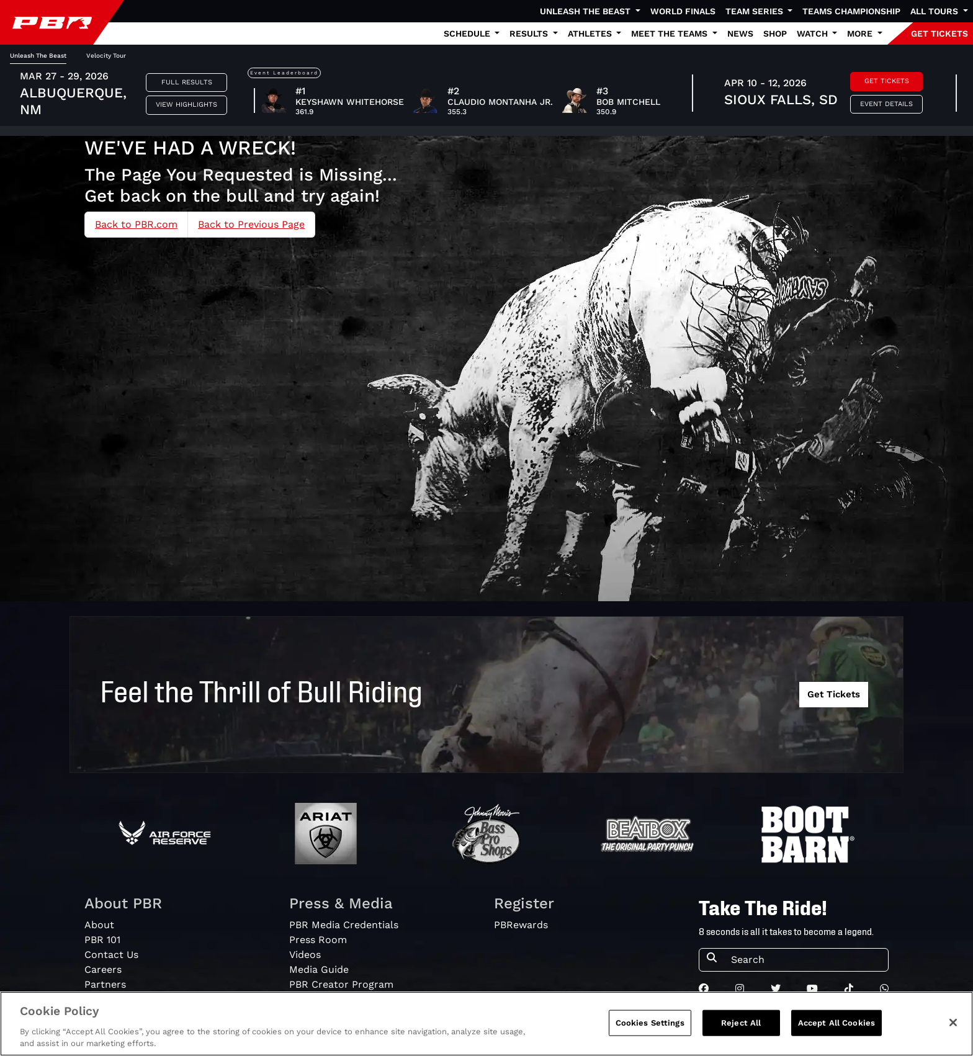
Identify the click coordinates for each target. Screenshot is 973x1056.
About (99, 925)
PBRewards (521, 925)
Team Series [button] (755, 11)
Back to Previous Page (251, 224)
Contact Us (111, 954)
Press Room (318, 940)
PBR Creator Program (341, 984)
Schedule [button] (468, 33)
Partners (105, 984)
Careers (103, 969)
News (740, 33)
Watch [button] (813, 33)
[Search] (806, 960)
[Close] (953, 1025)
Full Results (186, 82)
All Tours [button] (935, 11)
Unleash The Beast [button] (586, 11)
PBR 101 (102, 940)
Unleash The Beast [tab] (38, 55)
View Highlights (186, 105)
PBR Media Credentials (343, 925)
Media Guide (319, 969)
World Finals (682, 11)
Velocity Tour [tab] (106, 55)
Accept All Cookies (836, 1025)
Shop (775, 33)
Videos (305, 954)
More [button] (861, 33)
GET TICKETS (939, 33)
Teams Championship (851, 11)
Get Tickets (886, 81)
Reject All (741, 1025)
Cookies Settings (650, 1025)
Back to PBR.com (136, 224)
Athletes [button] (591, 33)
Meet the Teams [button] (670, 33)
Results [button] (529, 33)
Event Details (886, 104)
